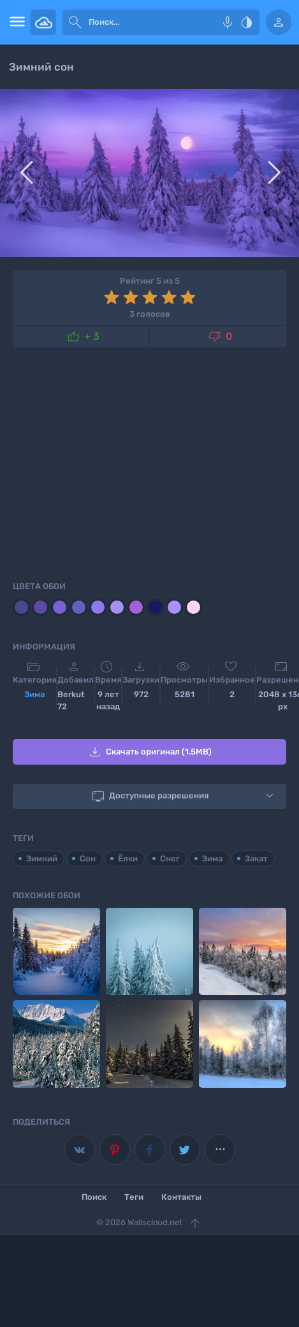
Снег (170, 858)
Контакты (181, 1197)
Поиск (94, 1197)
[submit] (75, 22)
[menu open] (15, 22)
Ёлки (128, 858)
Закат (256, 858)
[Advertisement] (149, 461)
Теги (133, 1197)
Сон (88, 858)
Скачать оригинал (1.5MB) (149, 752)
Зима (34, 694)
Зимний (41, 858)
